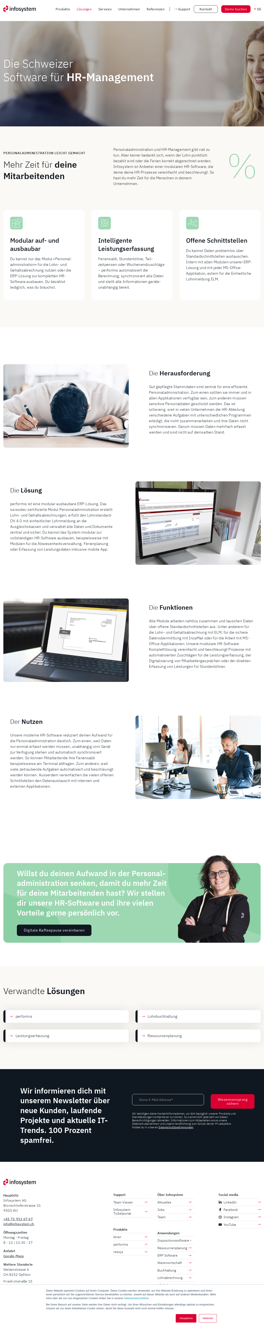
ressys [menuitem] (130, 1252)
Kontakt (206, 9)
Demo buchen (236, 9)
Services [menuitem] (105, 9)
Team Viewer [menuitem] (130, 1202)
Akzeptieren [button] (186, 1318)
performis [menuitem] (130, 1244)
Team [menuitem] (174, 1217)
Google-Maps (13, 1256)
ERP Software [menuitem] (174, 1255)
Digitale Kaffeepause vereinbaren (54, 950)
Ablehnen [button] (207, 1318)
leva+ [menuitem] (130, 1237)
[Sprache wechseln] (259, 9)
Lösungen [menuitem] (84, 9)
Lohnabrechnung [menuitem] (174, 1278)
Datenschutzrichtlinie (136, 1298)
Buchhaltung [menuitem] (174, 1270)
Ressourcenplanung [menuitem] (174, 1248)
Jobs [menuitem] (174, 1210)
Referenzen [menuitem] (155, 9)
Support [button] (182, 9)
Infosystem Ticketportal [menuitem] (130, 1212)
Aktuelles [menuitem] (174, 1202)
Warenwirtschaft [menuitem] (174, 1263)
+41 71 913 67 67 (18, 1219)
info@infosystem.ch (18, 1224)
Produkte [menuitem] (63, 9)
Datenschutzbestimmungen (175, 1127)
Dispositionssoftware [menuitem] (174, 1240)
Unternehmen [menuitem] (129, 9)
